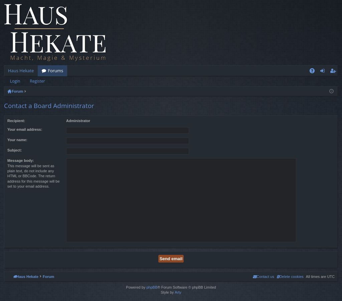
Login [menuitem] (324, 72)
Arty (178, 292)
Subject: (14, 150)
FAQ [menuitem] (314, 72)
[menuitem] (290, 277)
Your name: (17, 140)
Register (37, 81)
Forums (55, 71)
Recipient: (16, 121)
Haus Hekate (21, 71)
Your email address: (24, 129)
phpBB (151, 287)
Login (15, 81)
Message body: (20, 161)
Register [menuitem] (334, 72)
